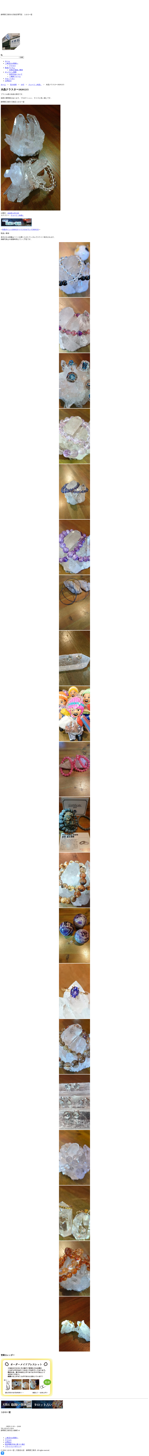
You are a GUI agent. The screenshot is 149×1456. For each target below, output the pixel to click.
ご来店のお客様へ (11, 63)
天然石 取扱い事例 (16, 70)
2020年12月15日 (13, 213)
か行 (22, 84)
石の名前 (13, 84)
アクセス (12, 65)
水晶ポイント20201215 (10, 229)
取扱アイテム (10, 68)
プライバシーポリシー (13, 1446)
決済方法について (15, 74)
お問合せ (8, 81)
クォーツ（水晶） (35, 84)
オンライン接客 (11, 72)
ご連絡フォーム (15, 76)
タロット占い (10, 78)
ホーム (7, 61)
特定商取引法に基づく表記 (15, 1444)
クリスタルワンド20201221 (29, 229)
